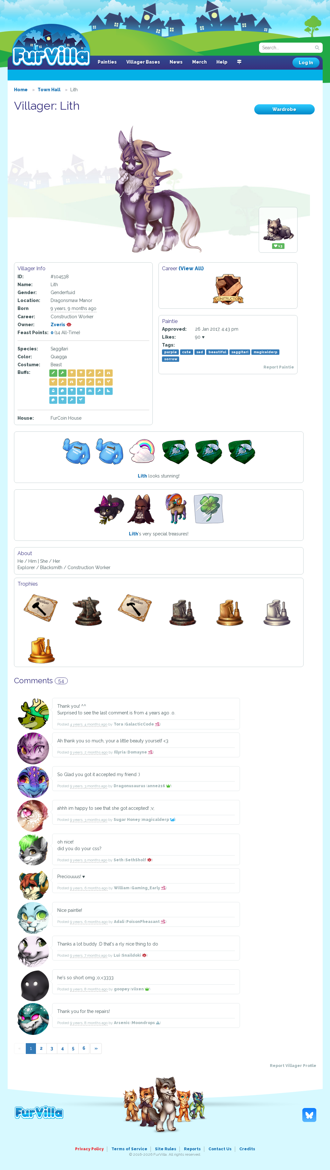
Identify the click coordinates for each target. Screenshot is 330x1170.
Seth (118, 860)
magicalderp (265, 352)
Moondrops (146, 1023)
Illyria (120, 752)
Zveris (61, 324)
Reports (192, 1149)
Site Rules (165, 1149)
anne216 (159, 786)
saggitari (239, 352)
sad (199, 352)
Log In (306, 62)
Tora (118, 724)
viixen (140, 989)
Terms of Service (129, 1149)
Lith (142, 475)
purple (170, 352)
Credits (247, 1149)
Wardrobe (284, 109)
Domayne (140, 752)
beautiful (217, 352)
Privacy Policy (89, 1149)
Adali (119, 921)
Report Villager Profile (293, 1065)
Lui (117, 955)
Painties (107, 62)
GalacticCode (142, 724)
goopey (122, 989)
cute (186, 352)
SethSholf (138, 860)
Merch (199, 62)
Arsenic (122, 1023)
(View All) (191, 268)
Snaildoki (134, 955)
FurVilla (51, 45)
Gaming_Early (148, 888)
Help (222, 62)
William (122, 888)
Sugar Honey (127, 819)
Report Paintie (278, 367)
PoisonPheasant (145, 921)
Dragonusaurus (129, 786)
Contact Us (220, 1149)
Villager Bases (143, 62)
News (176, 62)
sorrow (170, 359)
